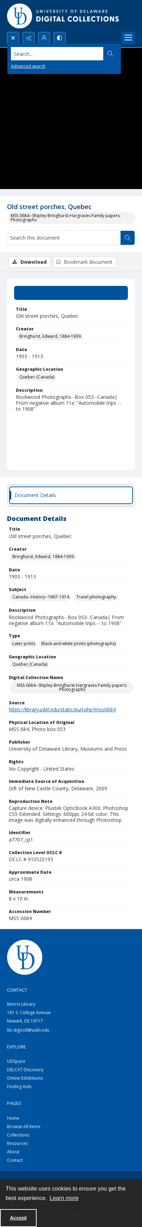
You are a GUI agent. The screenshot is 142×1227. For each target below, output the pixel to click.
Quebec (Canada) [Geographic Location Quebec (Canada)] (36, 377)
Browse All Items (23, 1126)
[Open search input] (13, 37)
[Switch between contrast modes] (59, 37)
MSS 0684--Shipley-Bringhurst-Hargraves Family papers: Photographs (66, 218)
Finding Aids (19, 1086)
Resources (17, 1143)
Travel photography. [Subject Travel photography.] (96, 597)
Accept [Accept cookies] (18, 1218)
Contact (15, 1160)
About (13, 1152)
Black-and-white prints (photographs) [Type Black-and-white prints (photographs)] (78, 643)
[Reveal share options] (28, 37)
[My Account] (44, 37)
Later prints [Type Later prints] (23, 643)
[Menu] (128, 38)
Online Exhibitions (25, 1078)
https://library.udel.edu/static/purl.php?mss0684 (62, 709)
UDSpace (16, 1061)
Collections (18, 1135)
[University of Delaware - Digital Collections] (63, 16)
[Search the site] (57, 53)
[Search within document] (128, 238)
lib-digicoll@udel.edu (28, 1030)
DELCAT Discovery (25, 1070)
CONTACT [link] (17, 990)
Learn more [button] (64, 1198)
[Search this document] (64, 238)
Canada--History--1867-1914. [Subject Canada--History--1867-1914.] (41, 597)
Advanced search (28, 66)
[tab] (71, 293)
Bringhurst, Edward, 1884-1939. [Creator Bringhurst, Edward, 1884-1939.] (50, 336)
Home (13, 1118)
